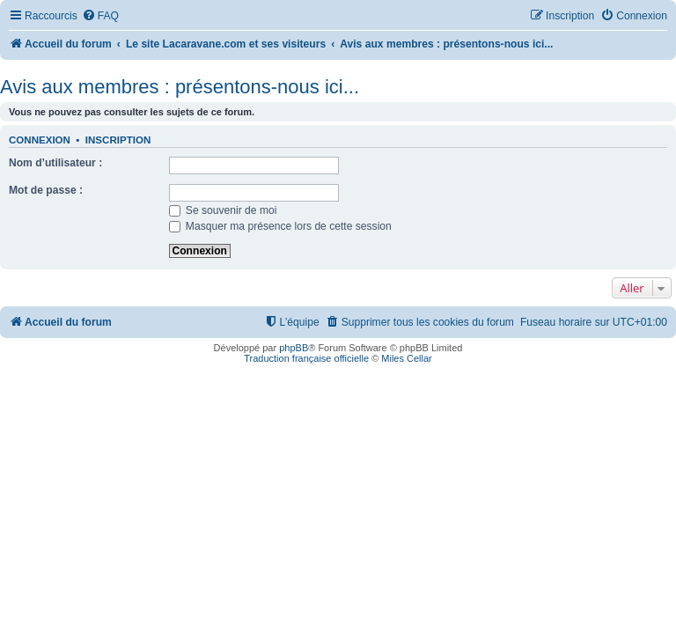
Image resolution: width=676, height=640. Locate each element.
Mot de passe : (46, 190)
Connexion (39, 140)
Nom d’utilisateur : (55, 163)
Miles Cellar (406, 358)
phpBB (293, 347)
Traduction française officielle (306, 358)
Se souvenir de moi (223, 210)
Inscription (118, 140)
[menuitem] (100, 16)
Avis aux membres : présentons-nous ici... (179, 87)
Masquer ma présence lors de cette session (280, 226)
